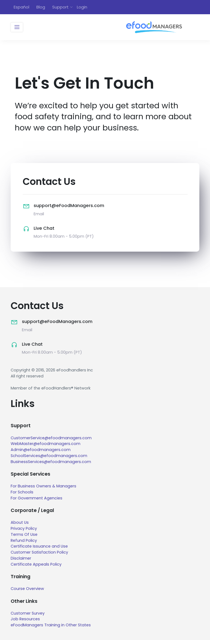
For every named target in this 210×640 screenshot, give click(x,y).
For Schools (22, 492)
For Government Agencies (36, 498)
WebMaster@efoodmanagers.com (45, 443)
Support (60, 7)
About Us (20, 522)
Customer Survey (28, 613)
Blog (40, 7)
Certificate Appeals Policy (36, 564)
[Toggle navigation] (17, 27)
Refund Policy (24, 540)
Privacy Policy (24, 528)
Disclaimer (21, 558)
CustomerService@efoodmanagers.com (51, 438)
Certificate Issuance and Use (39, 546)
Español (21, 7)
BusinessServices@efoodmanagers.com (51, 461)
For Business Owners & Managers (43, 486)
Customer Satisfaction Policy (39, 552)
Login (82, 7)
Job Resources (25, 619)
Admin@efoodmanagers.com (41, 449)
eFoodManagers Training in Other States (51, 625)
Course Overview (27, 588)
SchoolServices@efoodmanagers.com (49, 455)
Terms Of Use (24, 534)
